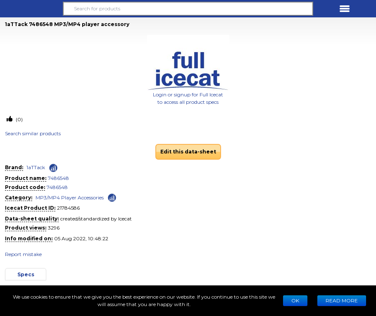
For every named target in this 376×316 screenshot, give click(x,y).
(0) (18, 119)
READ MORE (342, 300)
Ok (295, 300)
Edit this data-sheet (188, 151)
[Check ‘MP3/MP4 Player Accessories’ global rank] (112, 197)
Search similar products (33, 133)
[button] (31, 8)
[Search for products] (188, 8)
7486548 (58, 178)
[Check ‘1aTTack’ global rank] (53, 168)
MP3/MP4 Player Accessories (70, 197)
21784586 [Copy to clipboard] (68, 208)
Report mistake (23, 254)
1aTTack (35, 167)
